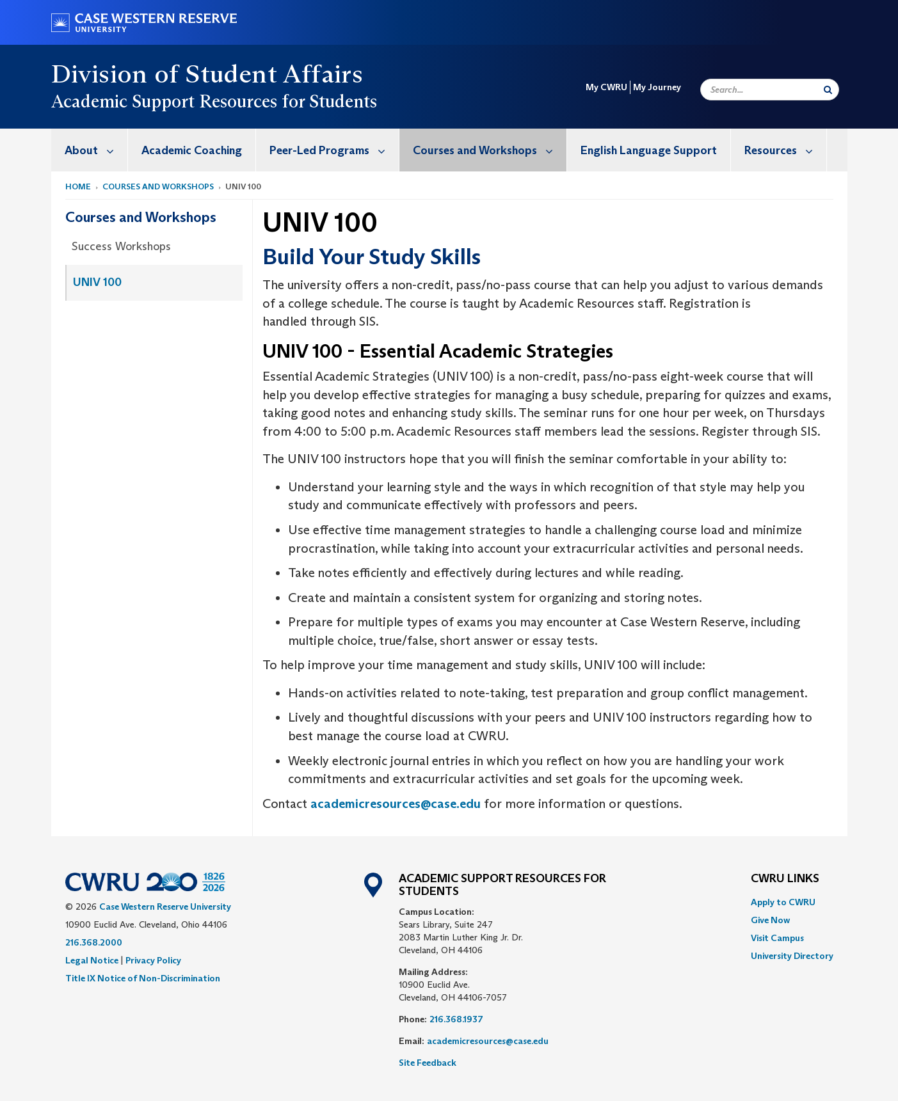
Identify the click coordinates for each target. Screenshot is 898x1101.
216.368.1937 (456, 1019)
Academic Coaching (191, 150)
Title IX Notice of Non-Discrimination (142, 978)
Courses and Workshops (489, 150)
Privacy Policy (153, 960)
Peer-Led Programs (334, 150)
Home (78, 186)
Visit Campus (777, 938)
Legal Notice (91, 960)
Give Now (770, 920)
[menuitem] (89, 150)
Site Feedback (427, 1062)
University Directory (792, 956)
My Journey (657, 87)
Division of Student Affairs (207, 74)
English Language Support (649, 150)
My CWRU (606, 87)
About (96, 150)
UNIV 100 (97, 282)
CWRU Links (785, 879)
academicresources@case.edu (395, 803)
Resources (785, 150)
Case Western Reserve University (165, 906)
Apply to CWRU (783, 902)
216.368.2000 (93, 942)
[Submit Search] (828, 89)
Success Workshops (121, 246)
